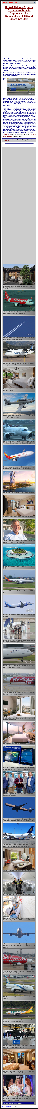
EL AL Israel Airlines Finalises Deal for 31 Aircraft (19, 987)
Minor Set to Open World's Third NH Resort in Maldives (19, 556)
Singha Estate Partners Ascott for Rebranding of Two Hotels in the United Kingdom (19, 1061)
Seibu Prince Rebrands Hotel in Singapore (19, 859)
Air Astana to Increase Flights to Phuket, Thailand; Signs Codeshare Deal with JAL (19, 432)
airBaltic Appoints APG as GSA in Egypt (19, 883)
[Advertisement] (18, 40)
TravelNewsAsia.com (15, 1106)
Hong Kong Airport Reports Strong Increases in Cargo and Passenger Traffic (19, 630)
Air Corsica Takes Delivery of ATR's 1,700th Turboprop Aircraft (19, 353)
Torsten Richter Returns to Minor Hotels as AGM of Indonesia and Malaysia (19, 531)
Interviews (20, 134)
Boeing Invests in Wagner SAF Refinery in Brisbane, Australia (19, 783)
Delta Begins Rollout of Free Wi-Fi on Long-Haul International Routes (19, 656)
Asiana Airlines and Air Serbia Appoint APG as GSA (19, 581)
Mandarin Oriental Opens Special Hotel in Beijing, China (19, 276)
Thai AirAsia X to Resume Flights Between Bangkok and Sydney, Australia (19, 682)
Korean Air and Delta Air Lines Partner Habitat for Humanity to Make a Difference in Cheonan (19, 908)
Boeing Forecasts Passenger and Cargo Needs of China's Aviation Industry (19, 328)
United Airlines (17, 136)
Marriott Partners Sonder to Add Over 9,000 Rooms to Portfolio (19, 708)
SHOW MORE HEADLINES (13, 1103)
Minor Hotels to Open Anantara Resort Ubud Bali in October (19, 379)
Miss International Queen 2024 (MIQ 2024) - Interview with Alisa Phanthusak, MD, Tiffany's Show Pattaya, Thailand (19, 1088)
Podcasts (26, 134)
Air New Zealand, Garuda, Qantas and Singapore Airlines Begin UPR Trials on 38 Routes (19, 935)
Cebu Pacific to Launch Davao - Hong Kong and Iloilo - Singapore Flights (19, 1011)
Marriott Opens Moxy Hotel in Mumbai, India (19, 506)
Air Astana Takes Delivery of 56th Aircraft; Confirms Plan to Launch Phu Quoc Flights (19, 835)
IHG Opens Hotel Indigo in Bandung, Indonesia (19, 733)
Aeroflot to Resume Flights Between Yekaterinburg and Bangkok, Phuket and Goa (19, 809)
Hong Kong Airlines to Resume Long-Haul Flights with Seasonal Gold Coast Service (19, 457)
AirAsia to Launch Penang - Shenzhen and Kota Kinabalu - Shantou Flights (19, 302)
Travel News (12, 134)
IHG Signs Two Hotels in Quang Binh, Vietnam (19, 482)
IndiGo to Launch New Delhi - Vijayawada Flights (19, 606)
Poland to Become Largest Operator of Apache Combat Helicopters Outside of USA (19, 1036)
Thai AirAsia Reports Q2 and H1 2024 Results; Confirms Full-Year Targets (19, 961)
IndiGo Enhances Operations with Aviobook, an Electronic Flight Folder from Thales (19, 758)
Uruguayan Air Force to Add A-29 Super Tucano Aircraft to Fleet (19, 405)
